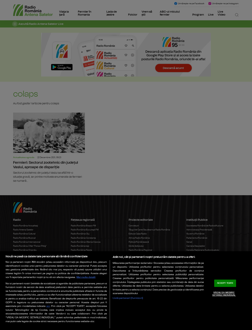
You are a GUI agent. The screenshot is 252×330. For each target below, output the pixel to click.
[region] (126, 290)
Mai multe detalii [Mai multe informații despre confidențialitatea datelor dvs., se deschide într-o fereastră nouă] (86, 277)
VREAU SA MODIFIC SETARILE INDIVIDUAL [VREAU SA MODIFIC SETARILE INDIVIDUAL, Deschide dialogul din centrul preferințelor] (224, 294)
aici (48, 306)
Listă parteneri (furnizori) (128, 298)
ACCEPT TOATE (225, 283)
